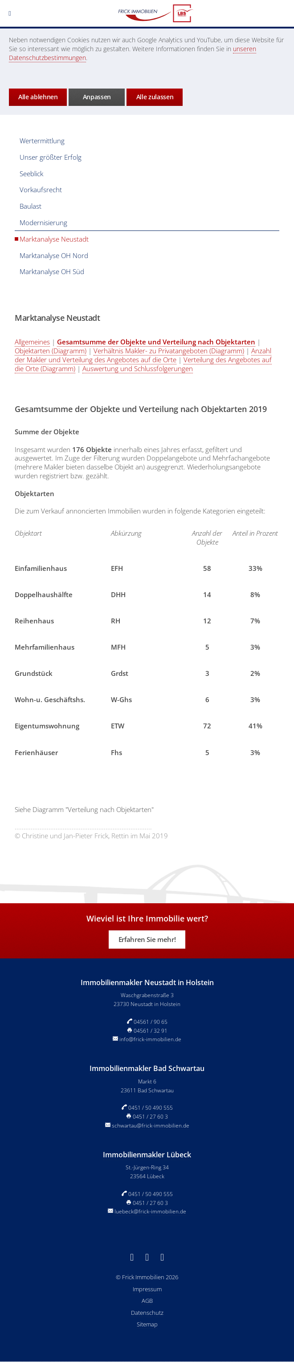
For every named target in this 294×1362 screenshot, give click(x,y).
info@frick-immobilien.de (150, 1039)
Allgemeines (32, 341)
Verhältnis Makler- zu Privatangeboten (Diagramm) (169, 350)
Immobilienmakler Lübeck (147, 1155)
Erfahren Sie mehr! (147, 939)
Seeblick (31, 173)
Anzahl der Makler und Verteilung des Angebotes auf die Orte (143, 355)
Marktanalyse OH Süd (52, 271)
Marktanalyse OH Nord (54, 255)
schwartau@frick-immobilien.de (150, 1125)
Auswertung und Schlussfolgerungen (137, 368)
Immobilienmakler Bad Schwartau (147, 1068)
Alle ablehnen (37, 97)
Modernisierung (43, 222)
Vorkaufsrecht (41, 189)
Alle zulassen (154, 97)
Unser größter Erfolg (51, 157)
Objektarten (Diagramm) (50, 350)
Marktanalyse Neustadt (54, 238)
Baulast (30, 206)
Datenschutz (147, 1313)
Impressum (147, 1289)
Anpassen (97, 97)
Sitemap (147, 1324)
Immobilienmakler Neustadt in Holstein (147, 982)
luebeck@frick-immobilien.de (150, 1211)
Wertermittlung (42, 140)
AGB (147, 1301)
